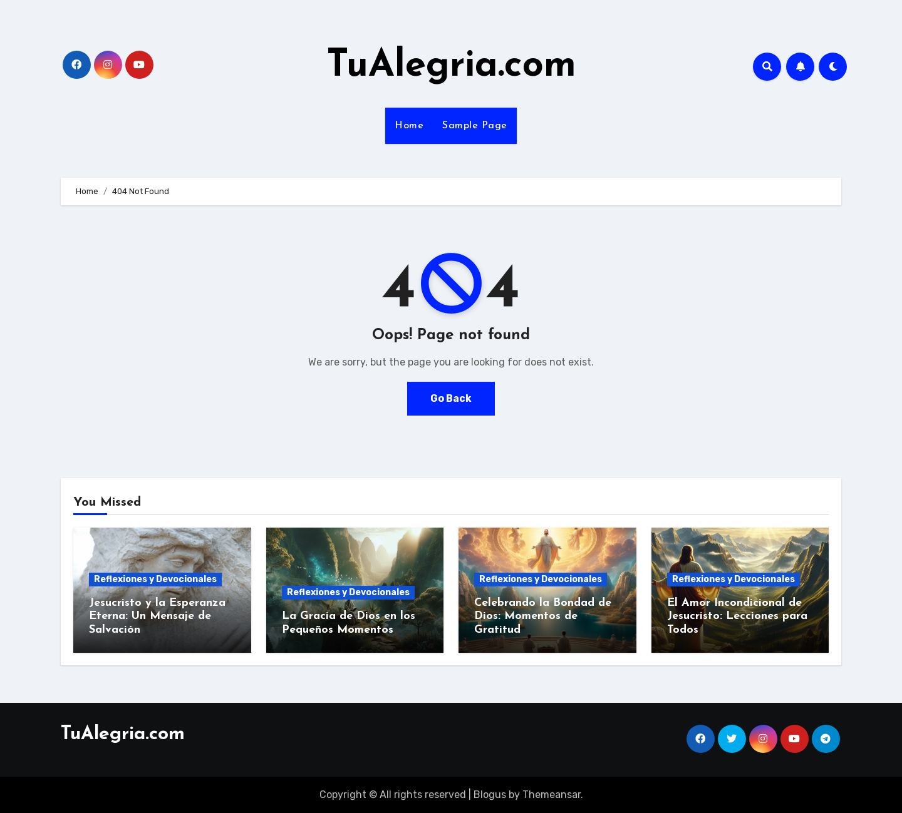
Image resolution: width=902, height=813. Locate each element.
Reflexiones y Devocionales (155, 579)
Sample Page (474, 126)
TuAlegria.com (451, 66)
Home (409, 126)
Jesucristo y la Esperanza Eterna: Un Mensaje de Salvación (157, 616)
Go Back (451, 398)
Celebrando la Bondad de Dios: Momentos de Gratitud (542, 616)
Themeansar (551, 794)
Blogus (490, 794)
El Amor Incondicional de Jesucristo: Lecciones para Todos (737, 616)
